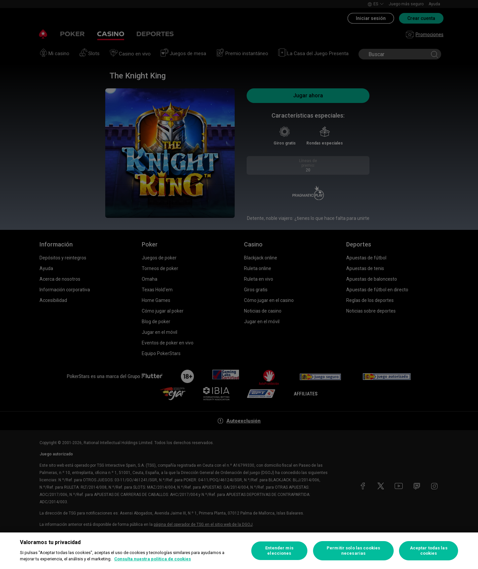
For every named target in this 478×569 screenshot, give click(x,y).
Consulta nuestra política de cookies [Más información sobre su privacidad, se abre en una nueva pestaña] (152, 558)
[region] (239, 550)
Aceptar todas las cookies (428, 550)
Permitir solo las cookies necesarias (353, 550)
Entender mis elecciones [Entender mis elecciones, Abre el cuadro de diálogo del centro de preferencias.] (279, 550)
